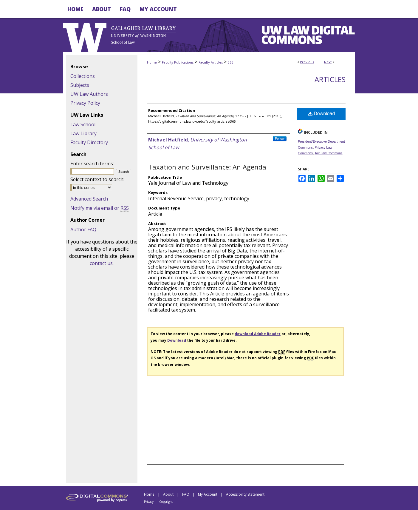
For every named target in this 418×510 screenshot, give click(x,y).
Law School (82, 124)
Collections (82, 76)
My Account (207, 494)
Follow (279, 138)
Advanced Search (89, 198)
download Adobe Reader (258, 333)
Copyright (166, 502)
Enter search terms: (92, 163)
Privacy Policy (85, 103)
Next (328, 62)
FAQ (185, 494)
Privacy (149, 502)
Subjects (79, 85)
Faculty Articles (211, 62)
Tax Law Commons (329, 153)
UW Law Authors (89, 94)
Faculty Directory (89, 142)
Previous (307, 62)
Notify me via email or (99, 208)
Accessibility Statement (245, 494)
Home (152, 62)
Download (321, 113)
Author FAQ (83, 229)
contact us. (102, 263)
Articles (330, 79)
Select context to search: (97, 179)
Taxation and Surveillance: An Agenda (207, 166)
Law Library (83, 133)
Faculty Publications (177, 62)
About (168, 494)
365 (230, 62)
